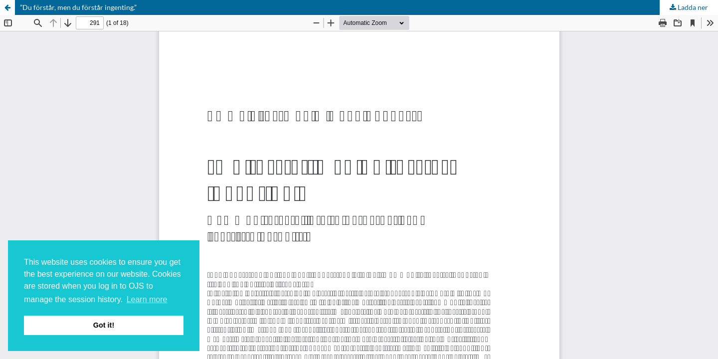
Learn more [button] (147, 299)
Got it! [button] (103, 325)
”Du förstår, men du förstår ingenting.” (78, 7)
